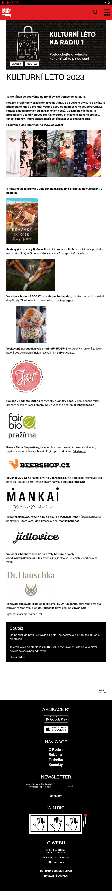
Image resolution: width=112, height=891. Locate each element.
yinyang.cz (79, 607)
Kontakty (56, 765)
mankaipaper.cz (69, 521)
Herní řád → (17, 657)
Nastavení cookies (56, 875)
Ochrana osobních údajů (56, 871)
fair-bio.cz (79, 451)
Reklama (55, 755)
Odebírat (56, 796)
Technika (56, 760)
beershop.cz (76, 481)
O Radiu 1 (56, 750)
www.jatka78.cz (54, 125)
